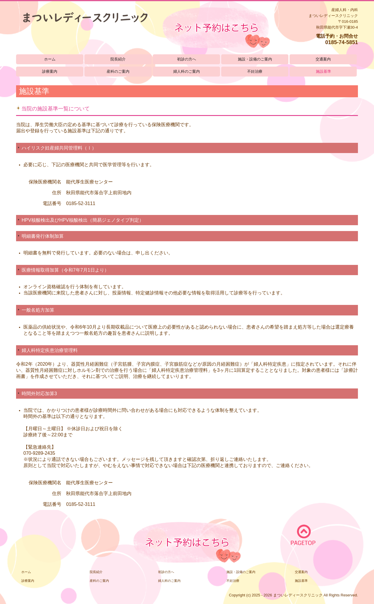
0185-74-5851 (341, 42)
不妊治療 (254, 71)
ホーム (50, 59)
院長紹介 (118, 59)
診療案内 (49, 71)
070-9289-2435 (39, 453)
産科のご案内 (118, 71)
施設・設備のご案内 (255, 59)
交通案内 (323, 59)
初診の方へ (186, 59)
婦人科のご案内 (186, 71)
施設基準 (323, 71)
